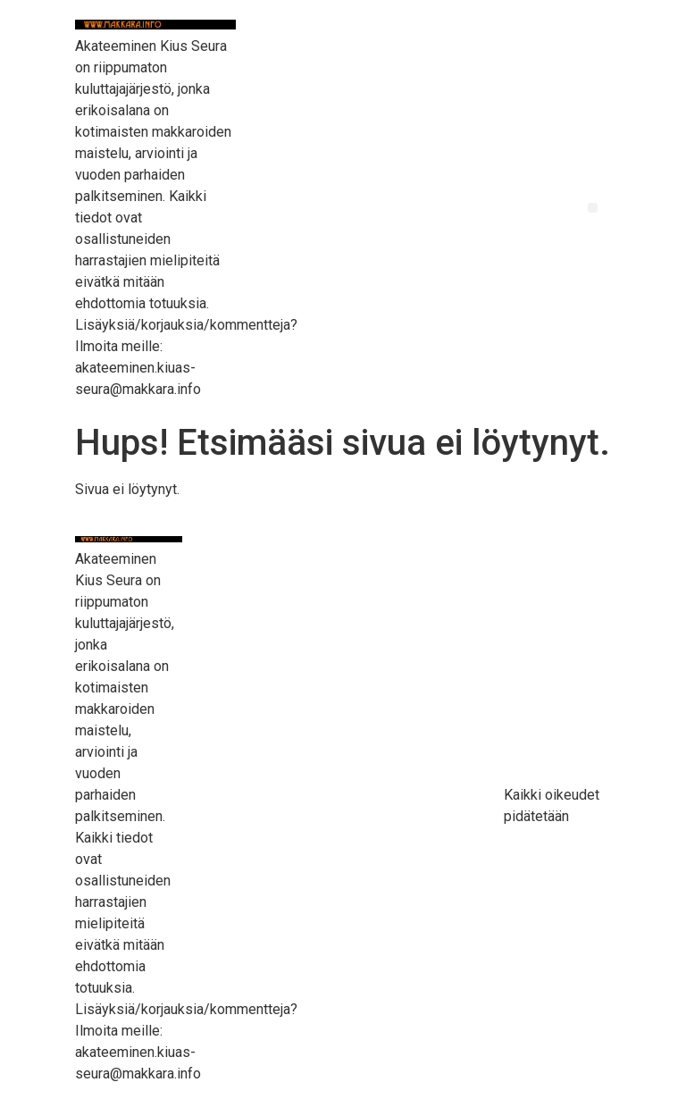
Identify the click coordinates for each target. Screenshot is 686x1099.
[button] (593, 208)
